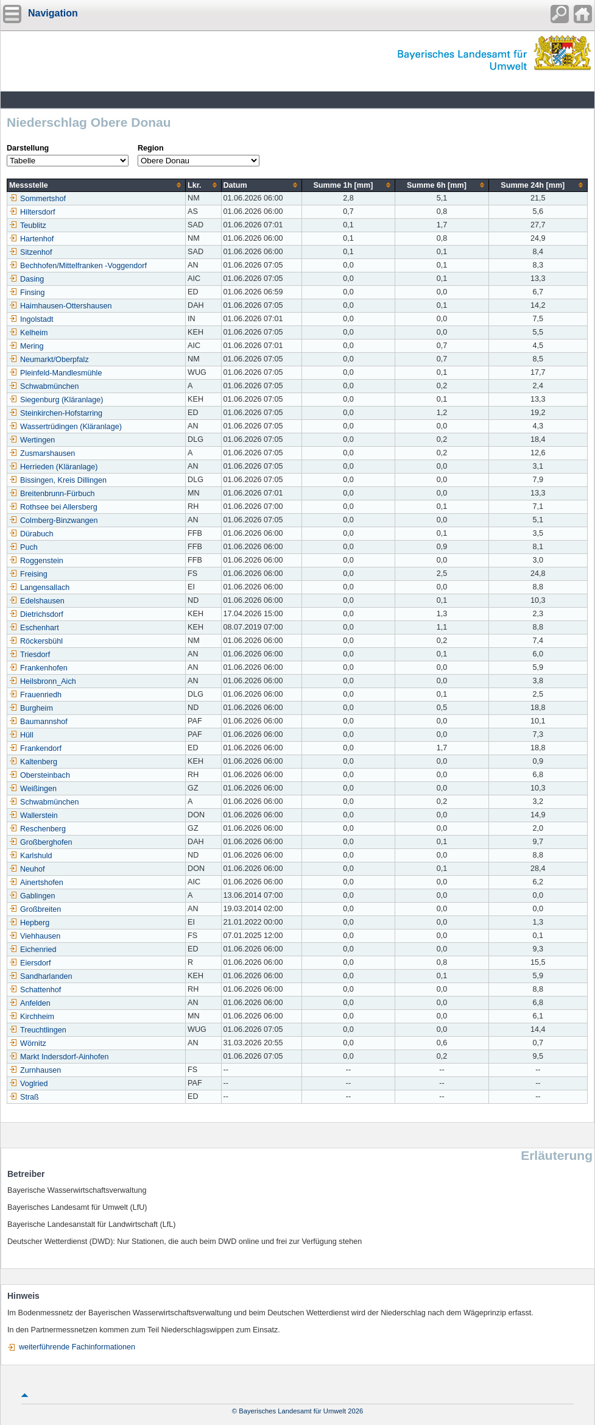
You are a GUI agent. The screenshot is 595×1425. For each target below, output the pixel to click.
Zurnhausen (35, 1070)
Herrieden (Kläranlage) (53, 467)
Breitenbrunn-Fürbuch (52, 493)
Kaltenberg (33, 762)
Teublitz (27, 225)
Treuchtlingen (37, 1030)
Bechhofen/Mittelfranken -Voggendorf (78, 265)
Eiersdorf (30, 963)
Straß (24, 1097)
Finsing (27, 292)
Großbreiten (35, 909)
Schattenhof (35, 990)
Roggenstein (36, 560)
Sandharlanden (40, 976)
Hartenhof (31, 239)
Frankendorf (35, 748)
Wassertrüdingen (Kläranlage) (65, 426)
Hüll (21, 735)
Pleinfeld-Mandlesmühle (55, 373)
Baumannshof (38, 721)
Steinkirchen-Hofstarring (55, 413)
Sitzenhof (30, 252)
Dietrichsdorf (36, 614)
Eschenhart (34, 628)
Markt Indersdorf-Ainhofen (59, 1057)
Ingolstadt (31, 319)
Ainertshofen (36, 882)
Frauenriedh (35, 695)
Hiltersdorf (32, 212)
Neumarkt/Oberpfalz (49, 359)
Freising (28, 574)
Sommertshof (37, 198)
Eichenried (33, 949)
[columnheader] (96, 185)
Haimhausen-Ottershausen (60, 306)
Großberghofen (40, 842)
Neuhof (27, 869)
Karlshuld (30, 855)
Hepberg (29, 923)
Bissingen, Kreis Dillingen (58, 480)
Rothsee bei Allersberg (53, 507)
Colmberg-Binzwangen (53, 520)
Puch (23, 547)
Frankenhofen (38, 668)
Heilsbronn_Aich (42, 681)
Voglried (28, 1083)
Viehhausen (34, 936)
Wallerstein (33, 815)
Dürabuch (31, 534)
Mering (26, 346)
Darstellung (28, 148)
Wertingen (32, 440)
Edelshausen (37, 601)
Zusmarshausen (42, 453)
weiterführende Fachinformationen (77, 1347)
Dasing (26, 279)
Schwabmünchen (44, 386)
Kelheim (28, 333)
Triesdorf (29, 654)
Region (151, 148)
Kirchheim (31, 1016)
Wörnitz (27, 1043)
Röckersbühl (36, 641)
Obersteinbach (39, 775)
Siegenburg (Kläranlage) (56, 400)
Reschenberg (37, 829)
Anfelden (30, 1003)
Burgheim (31, 708)
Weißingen (33, 788)
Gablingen (32, 896)
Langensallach (39, 587)
